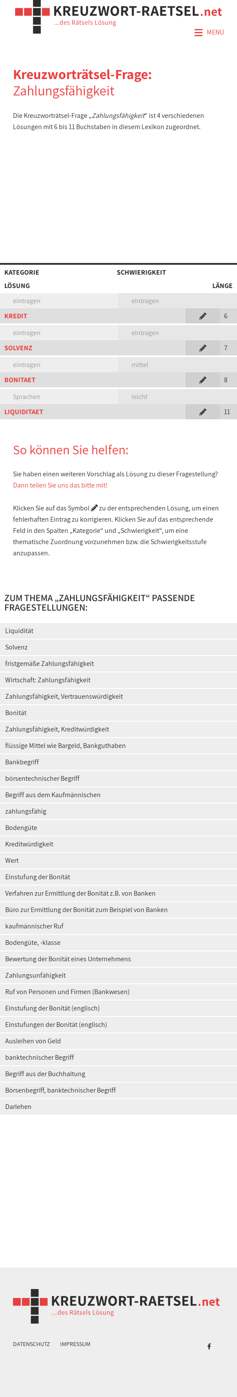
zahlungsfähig (25, 811)
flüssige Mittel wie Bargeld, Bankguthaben (65, 745)
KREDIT (15, 315)
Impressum (75, 1344)
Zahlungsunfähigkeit (35, 975)
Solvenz (16, 647)
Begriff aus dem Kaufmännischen (53, 794)
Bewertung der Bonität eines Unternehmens (68, 958)
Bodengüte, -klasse (33, 942)
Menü (209, 33)
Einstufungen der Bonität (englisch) (56, 1024)
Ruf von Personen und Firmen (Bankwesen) (67, 991)
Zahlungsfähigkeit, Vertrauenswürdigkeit (64, 696)
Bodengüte (21, 827)
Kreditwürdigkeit (29, 844)
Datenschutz (31, 1344)
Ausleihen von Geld (33, 1040)
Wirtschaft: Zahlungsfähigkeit (47, 679)
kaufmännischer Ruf (34, 926)
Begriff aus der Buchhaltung (45, 1073)
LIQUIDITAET (23, 411)
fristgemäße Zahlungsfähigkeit (49, 663)
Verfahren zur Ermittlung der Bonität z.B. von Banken (80, 893)
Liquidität (19, 630)
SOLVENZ (18, 347)
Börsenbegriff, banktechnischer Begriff (60, 1090)
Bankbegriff (22, 762)
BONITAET (19, 379)
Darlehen (18, 1106)
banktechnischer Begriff (39, 1057)
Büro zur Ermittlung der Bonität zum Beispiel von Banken (86, 909)
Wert (12, 860)
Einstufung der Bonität (37, 876)
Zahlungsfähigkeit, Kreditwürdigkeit (57, 729)
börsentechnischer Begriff (42, 778)
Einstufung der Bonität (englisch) (52, 1008)
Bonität (15, 712)
